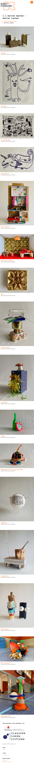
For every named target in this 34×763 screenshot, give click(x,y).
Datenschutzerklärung (7, 761)
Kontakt (4, 749)
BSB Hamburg (5, 755)
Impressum (5, 760)
